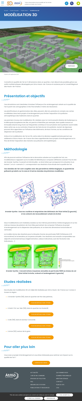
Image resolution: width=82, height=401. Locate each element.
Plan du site (60, 385)
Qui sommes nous (62, 372)
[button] (71, 3)
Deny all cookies (33, 398)
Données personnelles (63, 375)
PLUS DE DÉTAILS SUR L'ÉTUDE (40, 303)
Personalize (51, 398)
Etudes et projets (14, 10)
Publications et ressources (40, 388)
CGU (57, 388)
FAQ (31, 381)
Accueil (6, 10)
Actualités (34, 372)
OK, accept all (64, 395)
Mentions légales (62, 378)
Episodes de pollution (37, 378)
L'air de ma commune (37, 375)
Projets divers (24, 10)
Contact (59, 381)
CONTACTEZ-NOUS (41, 363)
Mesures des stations (37, 385)
